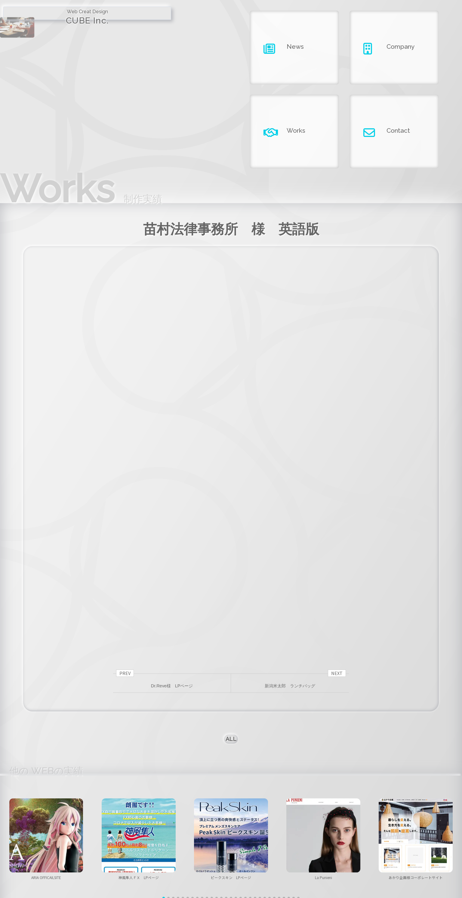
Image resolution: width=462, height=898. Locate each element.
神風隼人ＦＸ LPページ (138, 756)
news (165, 857)
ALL (231, 610)
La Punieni (323, 756)
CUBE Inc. (57, 24)
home (99, 857)
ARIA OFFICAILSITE (46, 756)
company (231, 857)
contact (362, 857)
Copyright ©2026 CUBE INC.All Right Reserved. (231, 876)
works (297, 857)
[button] (163, 782)
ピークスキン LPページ (231, 756)
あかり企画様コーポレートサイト (415, 756)
